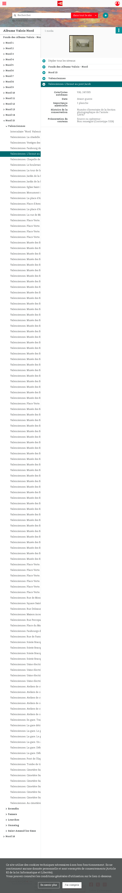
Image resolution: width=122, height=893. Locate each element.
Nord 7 (10, 76)
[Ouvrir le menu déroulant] (4, 4)
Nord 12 (10, 104)
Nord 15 (10, 121)
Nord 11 (10, 98)
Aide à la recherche (26, 21)
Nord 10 (10, 93)
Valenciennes (16, 126)
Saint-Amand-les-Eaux (22, 831)
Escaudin (13, 809)
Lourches (13, 820)
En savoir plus (49, 885)
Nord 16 (10, 836)
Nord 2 (10, 48)
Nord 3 (10, 54)
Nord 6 (10, 71)
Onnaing (13, 825)
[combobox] (84, 15)
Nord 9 (10, 87)
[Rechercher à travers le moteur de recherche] (43, 15)
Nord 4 (10, 60)
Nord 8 (10, 82)
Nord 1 (10, 43)
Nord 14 (10, 115)
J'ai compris (72, 885)
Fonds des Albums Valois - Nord (23, 37)
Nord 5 (10, 65)
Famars (12, 814)
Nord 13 (10, 109)
